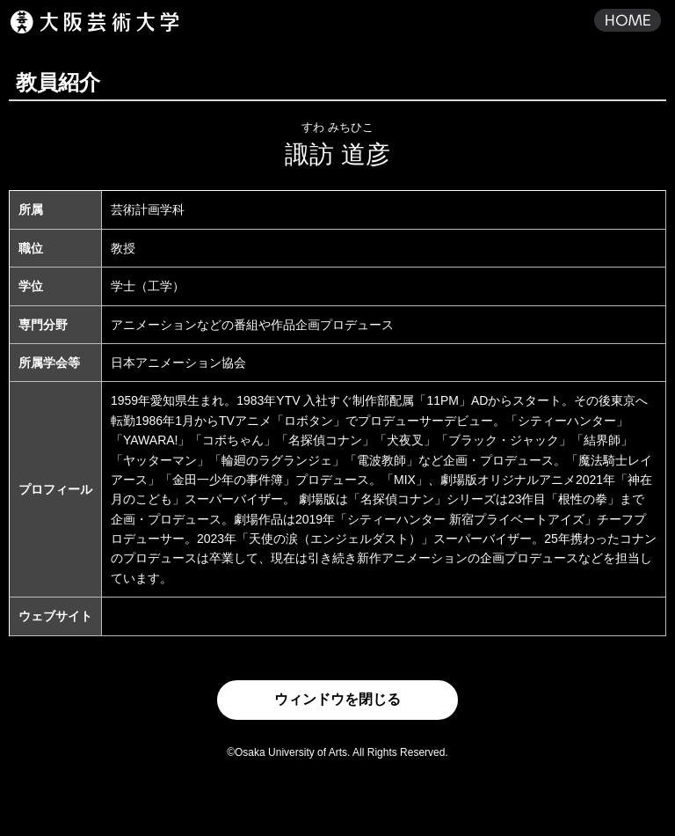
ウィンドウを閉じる (337, 699)
